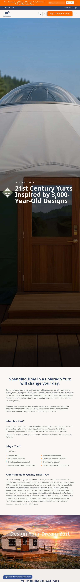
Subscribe (70, 3)
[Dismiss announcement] (76, 3)
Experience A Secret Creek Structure (18, 577)
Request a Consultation (60, 14)
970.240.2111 (8, 8)
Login (76, 8)
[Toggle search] (40, 14)
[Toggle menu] (75, 14)
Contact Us (67, 8)
